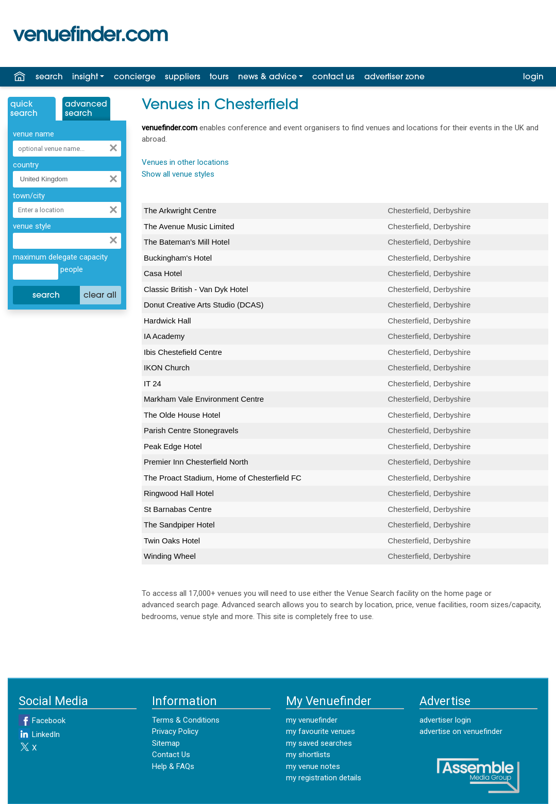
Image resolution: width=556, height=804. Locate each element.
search (49, 77)
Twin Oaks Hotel (172, 540)
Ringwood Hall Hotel (179, 493)
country (26, 164)
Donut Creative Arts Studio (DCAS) (204, 304)
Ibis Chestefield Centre (183, 352)
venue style (32, 226)
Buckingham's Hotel (178, 257)
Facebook (42, 720)
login (533, 77)
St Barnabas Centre (178, 509)
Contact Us (171, 754)
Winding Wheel (170, 556)
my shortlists (308, 754)
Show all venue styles (178, 174)
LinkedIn (39, 734)
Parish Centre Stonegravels (191, 430)
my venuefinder (312, 720)
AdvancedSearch (86, 109)
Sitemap (166, 743)
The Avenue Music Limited (189, 226)
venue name (33, 134)
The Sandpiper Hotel (179, 524)
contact (333, 77)
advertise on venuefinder (460, 731)
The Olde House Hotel (182, 414)
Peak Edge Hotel (173, 446)
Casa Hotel (163, 273)
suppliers (182, 77)
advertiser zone (394, 77)
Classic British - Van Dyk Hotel (196, 289)
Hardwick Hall (167, 320)
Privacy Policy (175, 731)
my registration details (323, 777)
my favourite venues (320, 731)
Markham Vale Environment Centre (204, 399)
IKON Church (167, 367)
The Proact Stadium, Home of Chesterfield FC (222, 477)
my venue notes (313, 766)
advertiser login (445, 720)
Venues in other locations (185, 162)
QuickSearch (24, 109)
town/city (29, 195)
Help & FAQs (173, 766)
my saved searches (319, 743)
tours (219, 77)
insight (85, 77)
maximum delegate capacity (60, 257)
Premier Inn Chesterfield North (196, 461)
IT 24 (152, 383)
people (70, 269)
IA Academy (164, 336)
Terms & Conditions (186, 720)
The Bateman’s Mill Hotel (186, 241)
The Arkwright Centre (180, 210)
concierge (135, 77)
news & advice (267, 77)
